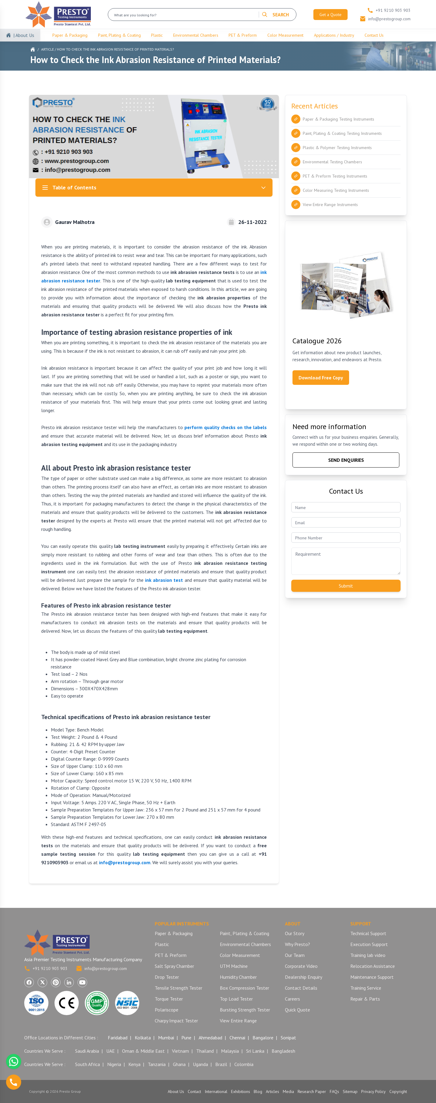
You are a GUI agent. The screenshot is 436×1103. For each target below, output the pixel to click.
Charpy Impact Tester (176, 1021)
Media (288, 1091)
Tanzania (157, 1064)
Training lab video (367, 955)
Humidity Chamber (238, 977)
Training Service (365, 988)
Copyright (398, 1091)
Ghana (179, 1064)
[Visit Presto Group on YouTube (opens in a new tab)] (82, 982)
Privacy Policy (373, 1091)
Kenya (134, 1064)
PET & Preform (243, 35)
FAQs (334, 1091)
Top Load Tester (236, 999)
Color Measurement (285, 35)
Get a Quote (330, 14)
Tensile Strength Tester (178, 988)
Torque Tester (169, 999)
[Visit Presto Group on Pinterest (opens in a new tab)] (56, 982)
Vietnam (180, 1051)
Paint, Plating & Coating (119, 35)
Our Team (295, 955)
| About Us (23, 35)
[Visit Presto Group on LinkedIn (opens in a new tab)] (69, 982)
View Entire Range (238, 1021)
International (216, 1091)
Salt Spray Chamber (174, 966)
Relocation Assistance (372, 966)
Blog (258, 1091)
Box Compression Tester (244, 988)
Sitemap (350, 1091)
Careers (292, 999)
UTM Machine (234, 966)
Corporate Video (301, 966)
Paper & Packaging (70, 35)
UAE (110, 1051)
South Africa (87, 1064)
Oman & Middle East (143, 1051)
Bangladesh (283, 1051)
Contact (194, 1091)
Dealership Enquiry (303, 977)
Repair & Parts (365, 999)
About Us (176, 1091)
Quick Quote (297, 1010)
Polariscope (166, 1010)
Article (47, 49)
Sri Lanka (255, 1051)
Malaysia (230, 1051)
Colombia (243, 1064)
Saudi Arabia (87, 1051)
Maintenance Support (372, 977)
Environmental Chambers (195, 35)
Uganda (200, 1064)
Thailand (205, 1051)
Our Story (294, 933)
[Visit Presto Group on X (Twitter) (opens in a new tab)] (42, 982)
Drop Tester (167, 977)
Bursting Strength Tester (245, 1010)
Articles (272, 1091)
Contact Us (374, 35)
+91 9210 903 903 (46, 968)
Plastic (157, 35)
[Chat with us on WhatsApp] (13, 1061)
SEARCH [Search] (275, 15)
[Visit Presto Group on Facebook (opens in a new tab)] (29, 982)
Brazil (221, 1064)
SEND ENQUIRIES (346, 460)
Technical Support (368, 933)
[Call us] (13, 1082)
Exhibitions (240, 1091)
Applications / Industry (334, 35)
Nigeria (114, 1064)
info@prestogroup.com (101, 968)
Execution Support (369, 944)
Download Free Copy (321, 378)
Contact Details (301, 988)
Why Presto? (297, 944)
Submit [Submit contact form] (346, 586)
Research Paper (312, 1091)
